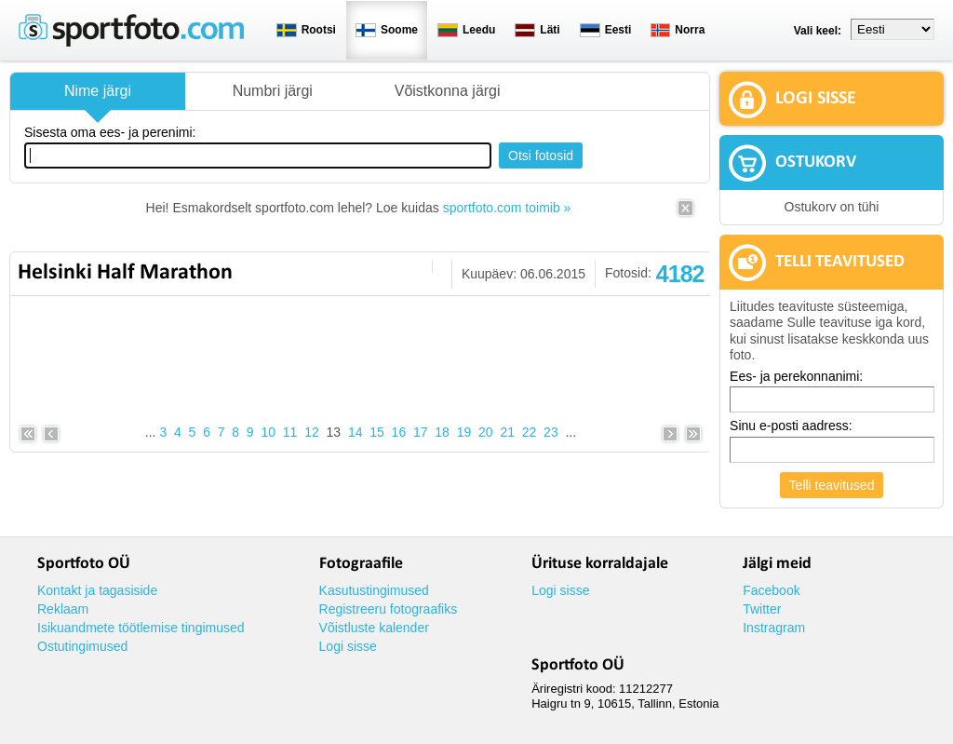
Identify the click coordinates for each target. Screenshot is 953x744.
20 (485, 432)
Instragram (774, 627)
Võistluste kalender (374, 627)
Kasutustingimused (374, 590)
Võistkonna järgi (448, 91)
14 (355, 432)
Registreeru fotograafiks (388, 609)
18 (442, 432)
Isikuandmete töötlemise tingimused (141, 627)
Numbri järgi (273, 91)
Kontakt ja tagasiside (97, 590)
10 (268, 432)
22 (529, 432)
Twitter (762, 609)
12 (311, 432)
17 (420, 432)
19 (464, 432)
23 (551, 432)
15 (376, 432)
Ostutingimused (82, 646)
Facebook (771, 590)
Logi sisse (348, 646)
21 (507, 432)
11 (290, 432)
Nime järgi (97, 91)
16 (399, 432)
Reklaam (62, 609)
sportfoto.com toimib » (507, 207)
